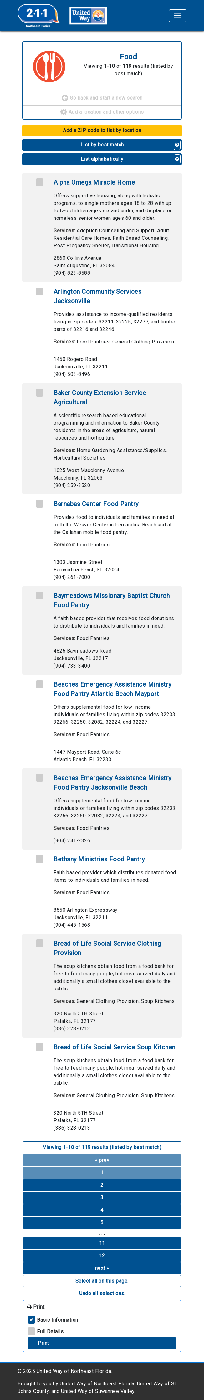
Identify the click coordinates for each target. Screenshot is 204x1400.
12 (102, 1256)
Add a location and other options (102, 112)
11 (102, 1243)
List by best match (102, 145)
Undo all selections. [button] (102, 1293)
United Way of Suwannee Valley (98, 1391)
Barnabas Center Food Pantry (96, 504)
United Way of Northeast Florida (97, 1384)
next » (102, 1268)
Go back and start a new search (102, 98)
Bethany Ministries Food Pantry (99, 859)
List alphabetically (102, 159)
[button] (177, 145)
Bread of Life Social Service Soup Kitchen (115, 1047)
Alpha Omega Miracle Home (94, 182)
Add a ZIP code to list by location (102, 130)
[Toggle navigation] (177, 15)
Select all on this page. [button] (102, 1281)
